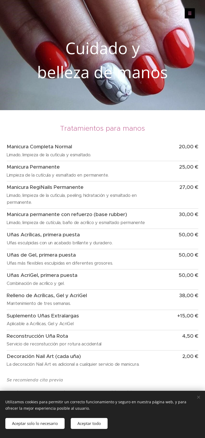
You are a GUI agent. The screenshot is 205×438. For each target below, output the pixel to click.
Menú (188, 13)
